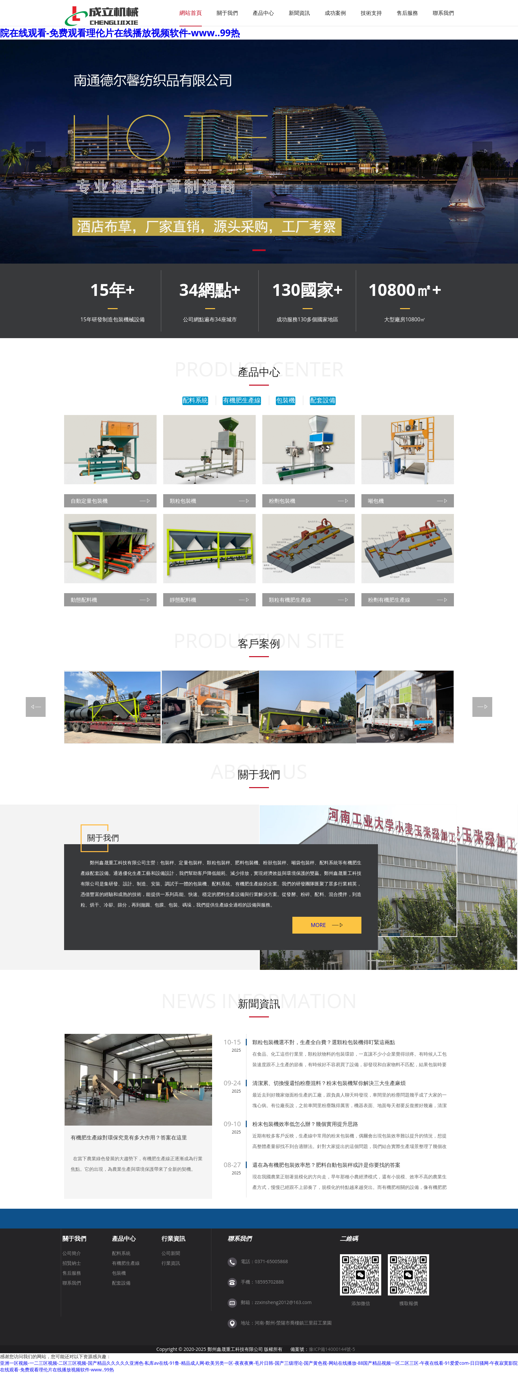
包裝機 (285, 400)
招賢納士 (71, 1263)
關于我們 (227, 12)
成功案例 (335, 12)
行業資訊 (173, 1238)
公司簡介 (71, 1253)
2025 (236, 1050)
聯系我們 (443, 12)
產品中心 (263, 12)
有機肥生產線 (242, 400)
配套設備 (322, 400)
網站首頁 (190, 12)
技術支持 (371, 12)
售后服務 (407, 12)
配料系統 (195, 400)
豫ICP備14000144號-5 (332, 1349)
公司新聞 (171, 1253)
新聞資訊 (299, 12)
